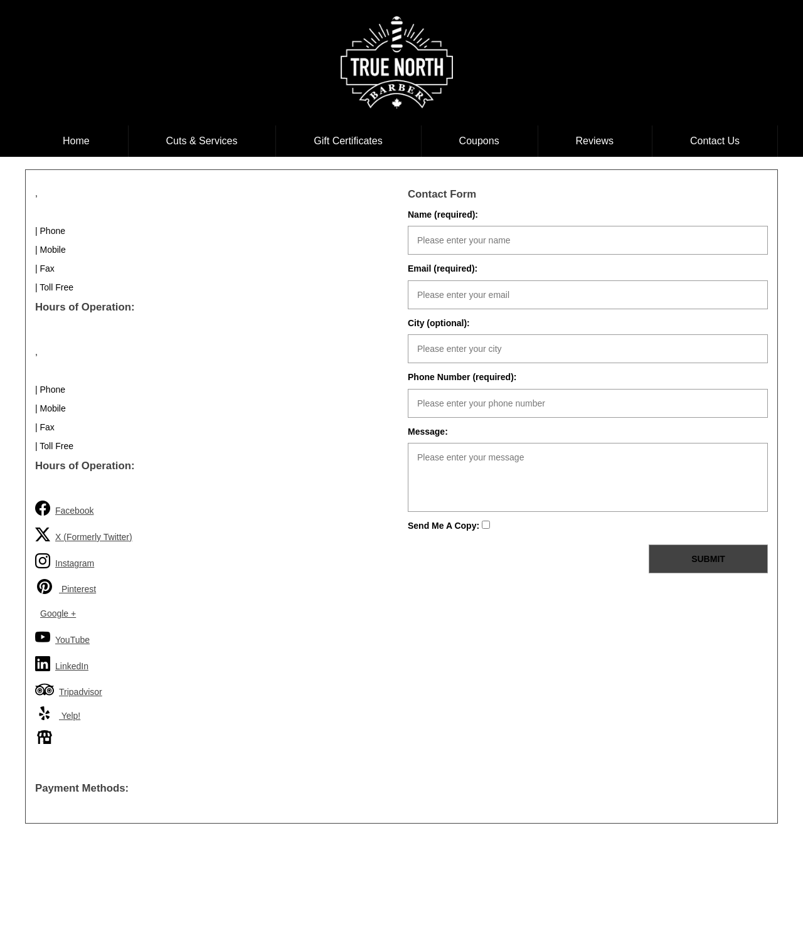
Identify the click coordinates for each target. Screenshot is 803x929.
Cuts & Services (202, 140)
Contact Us (715, 140)
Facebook (64, 508)
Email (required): (442, 268)
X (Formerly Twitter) (83, 534)
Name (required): (443, 215)
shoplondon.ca (426, 898)
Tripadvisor (68, 689)
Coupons (479, 140)
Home (76, 140)
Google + (58, 613)
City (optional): (439, 323)
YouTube (62, 637)
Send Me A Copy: (449, 526)
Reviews (595, 140)
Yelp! (57, 713)
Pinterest (65, 586)
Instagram (64, 561)
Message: (428, 432)
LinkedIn (61, 664)
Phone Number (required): (462, 377)
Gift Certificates (348, 140)
